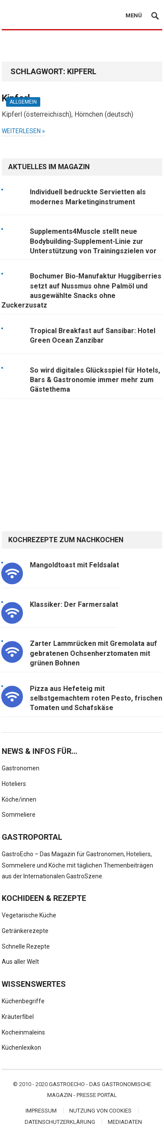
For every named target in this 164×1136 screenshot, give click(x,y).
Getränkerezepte (25, 930)
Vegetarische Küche (29, 915)
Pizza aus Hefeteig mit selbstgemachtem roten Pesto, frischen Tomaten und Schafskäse (96, 698)
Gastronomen (20, 768)
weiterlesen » (23, 131)
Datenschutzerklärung (60, 1122)
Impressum (41, 1110)
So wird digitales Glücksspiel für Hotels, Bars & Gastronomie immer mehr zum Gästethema (95, 380)
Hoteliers (14, 783)
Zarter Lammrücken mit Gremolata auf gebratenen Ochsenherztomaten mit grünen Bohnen (93, 653)
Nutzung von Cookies (100, 1110)
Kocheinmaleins (23, 1032)
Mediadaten (125, 1122)
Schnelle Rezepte (26, 946)
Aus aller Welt (20, 961)
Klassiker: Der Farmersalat (74, 604)
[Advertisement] (82, 46)
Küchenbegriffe (23, 1001)
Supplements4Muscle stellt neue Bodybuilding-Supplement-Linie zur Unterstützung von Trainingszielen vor (93, 241)
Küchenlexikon (21, 1047)
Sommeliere (18, 814)
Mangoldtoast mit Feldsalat (74, 565)
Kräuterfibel (18, 1016)
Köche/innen (19, 799)
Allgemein (23, 102)
